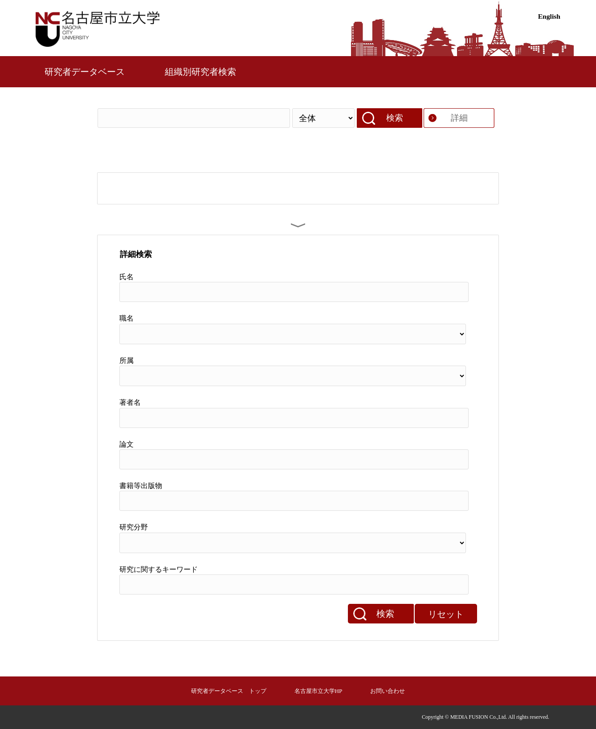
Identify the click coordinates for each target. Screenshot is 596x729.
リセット (446, 614)
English (549, 16)
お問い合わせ (387, 691)
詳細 (459, 117)
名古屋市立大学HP (318, 691)
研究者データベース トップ (228, 691)
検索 (394, 117)
